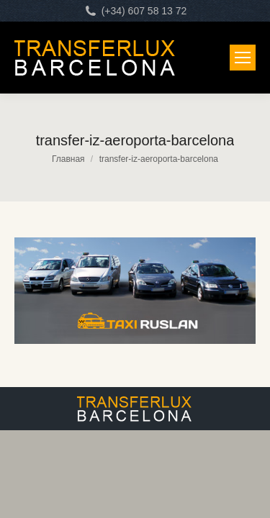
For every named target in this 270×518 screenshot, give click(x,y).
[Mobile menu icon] (243, 58)
